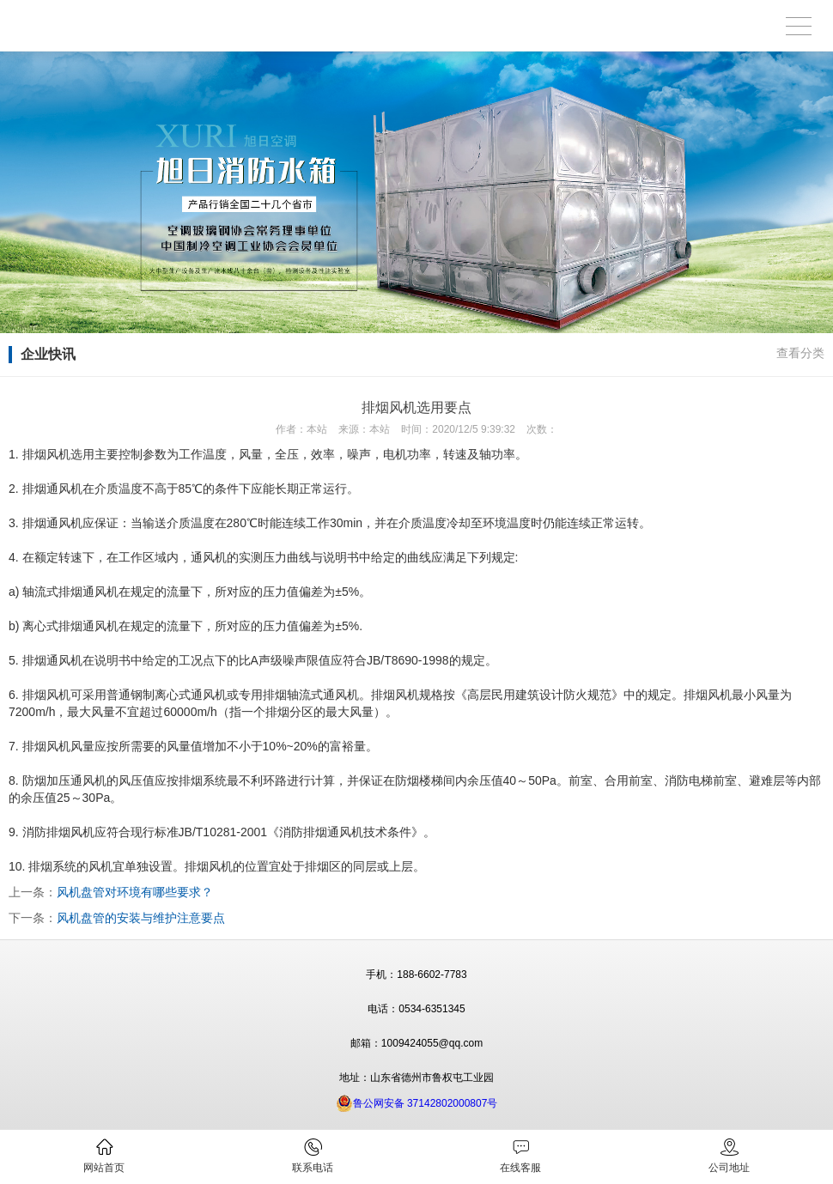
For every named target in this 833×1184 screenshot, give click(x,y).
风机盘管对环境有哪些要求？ (135, 892)
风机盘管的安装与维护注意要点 (141, 918)
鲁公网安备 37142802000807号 (417, 1103)
